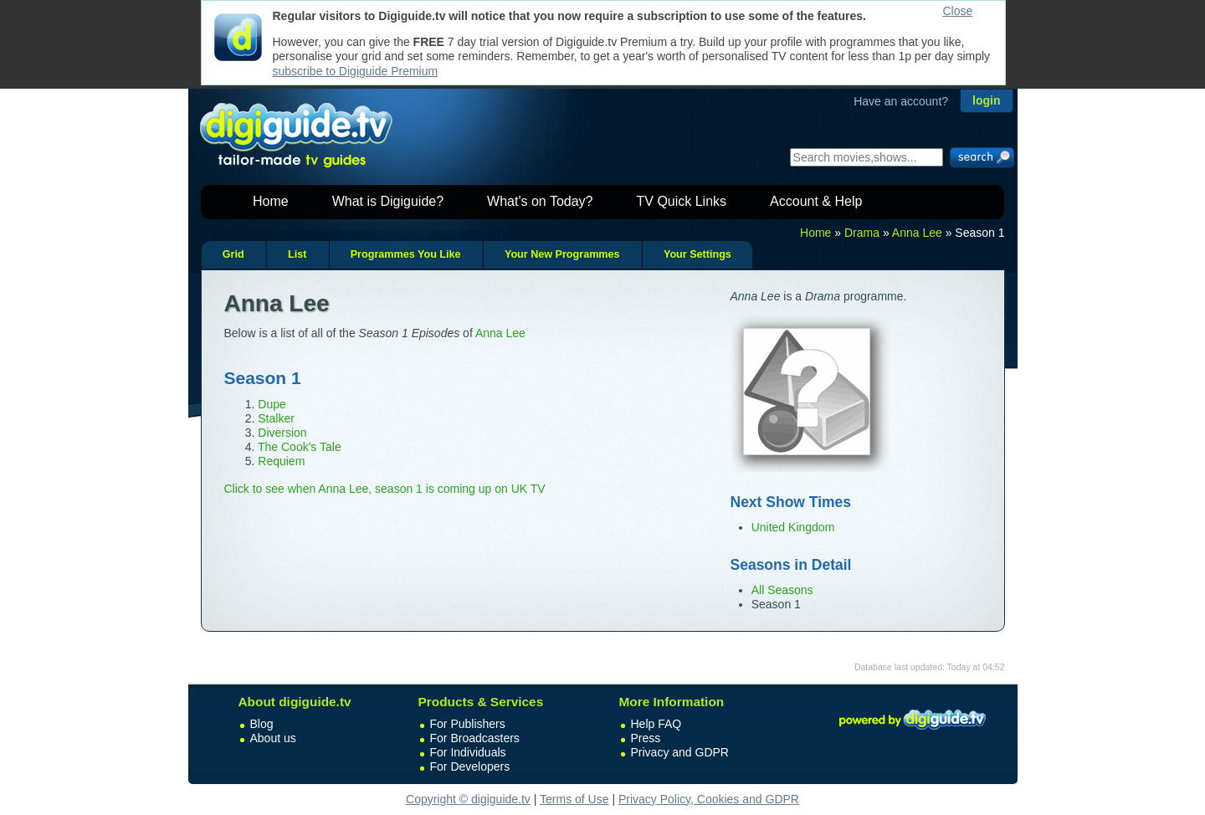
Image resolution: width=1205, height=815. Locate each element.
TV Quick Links (681, 201)
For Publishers (467, 723)
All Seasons (782, 590)
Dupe (271, 404)
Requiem (281, 461)
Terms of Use (574, 799)
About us (273, 738)
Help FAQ (656, 723)
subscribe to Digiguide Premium (355, 71)
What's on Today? (539, 201)
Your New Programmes (562, 254)
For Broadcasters (475, 738)
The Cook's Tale (299, 447)
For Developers (470, 766)
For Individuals (468, 752)
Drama (861, 232)
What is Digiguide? (388, 201)
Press (646, 738)
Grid (233, 254)
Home (271, 201)
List (297, 254)
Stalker (276, 418)
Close (958, 11)
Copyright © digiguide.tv (468, 799)
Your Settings (697, 254)
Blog (262, 723)
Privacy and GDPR (680, 752)
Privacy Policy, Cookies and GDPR (708, 799)
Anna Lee (917, 232)
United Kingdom (793, 527)
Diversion (282, 432)
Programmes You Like (406, 254)
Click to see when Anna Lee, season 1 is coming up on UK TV (385, 488)
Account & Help (816, 201)
